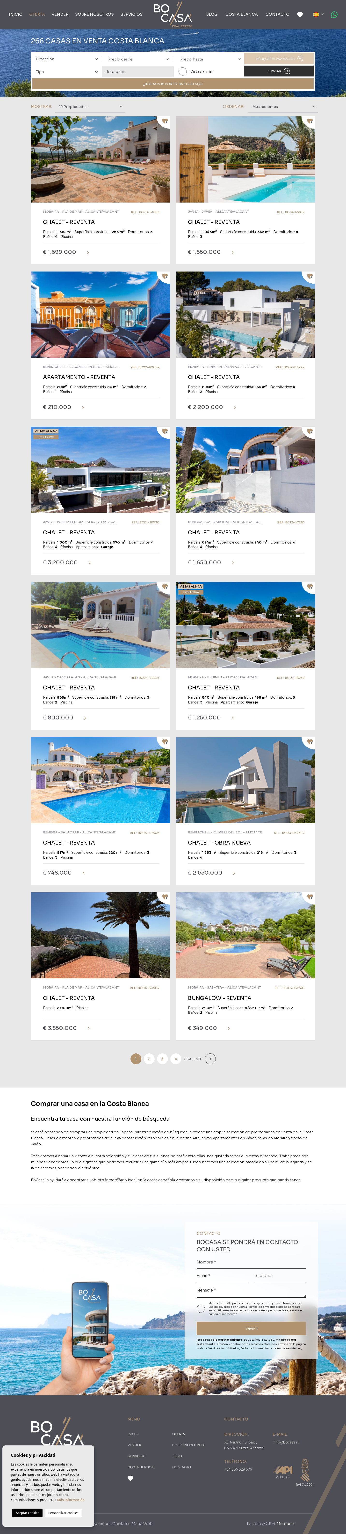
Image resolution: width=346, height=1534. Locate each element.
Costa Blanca (241, 14)
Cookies (120, 1523)
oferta (37, 14)
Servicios (132, 14)
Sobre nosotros (94, 14)
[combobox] (65, 58)
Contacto (277, 14)
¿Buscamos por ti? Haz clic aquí (173, 84)
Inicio (15, 14)
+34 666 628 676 (238, 1469)
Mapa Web (142, 1523)
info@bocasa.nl (286, 1442)
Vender (60, 14)
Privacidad (99, 1523)
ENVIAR (251, 1329)
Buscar (278, 71)
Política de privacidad (263, 1306)
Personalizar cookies (63, 1513)
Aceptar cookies (27, 1513)
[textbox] (68, 59)
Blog (212, 14)
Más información (71, 1499)
